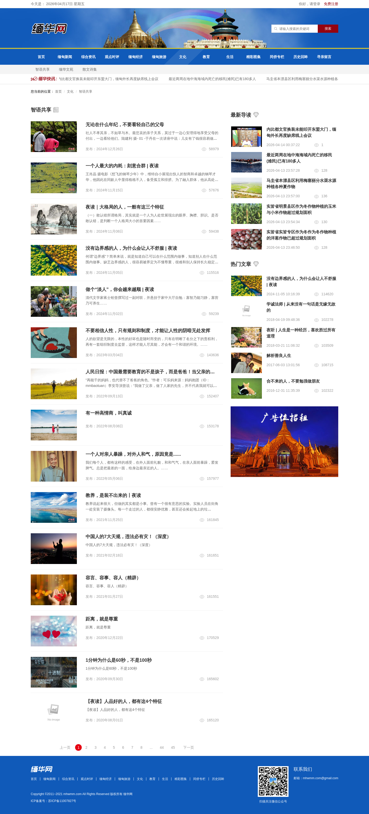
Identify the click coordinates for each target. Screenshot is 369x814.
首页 (41, 57)
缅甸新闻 (65, 57)
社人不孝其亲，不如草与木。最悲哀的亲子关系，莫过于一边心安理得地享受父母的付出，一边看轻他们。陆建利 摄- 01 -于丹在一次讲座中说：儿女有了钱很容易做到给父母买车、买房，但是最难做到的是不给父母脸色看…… (152, 138)
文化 (182, 57)
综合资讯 (88, 57)
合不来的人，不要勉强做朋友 (293, 381)
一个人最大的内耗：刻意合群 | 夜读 (122, 165)
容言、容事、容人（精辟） (113, 577)
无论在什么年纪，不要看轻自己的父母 (125, 124)
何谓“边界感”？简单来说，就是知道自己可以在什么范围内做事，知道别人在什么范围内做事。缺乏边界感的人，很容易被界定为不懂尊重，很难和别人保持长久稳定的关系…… (152, 262)
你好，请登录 (310, 4)
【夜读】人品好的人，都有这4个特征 (124, 701)
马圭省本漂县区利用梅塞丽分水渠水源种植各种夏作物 (312, 79)
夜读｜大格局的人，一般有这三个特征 (125, 207)
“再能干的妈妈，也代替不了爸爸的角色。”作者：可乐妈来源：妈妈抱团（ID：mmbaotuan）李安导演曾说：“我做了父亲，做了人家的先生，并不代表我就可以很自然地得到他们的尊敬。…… (151, 385)
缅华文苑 (66, 69)
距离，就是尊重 (102, 619)
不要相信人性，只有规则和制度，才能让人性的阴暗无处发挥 (148, 330)
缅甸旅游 (159, 57)
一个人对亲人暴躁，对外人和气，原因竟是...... (133, 454)
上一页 (65, 747)
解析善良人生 (278, 355)
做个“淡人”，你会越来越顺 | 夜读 (120, 289)
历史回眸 (300, 57)
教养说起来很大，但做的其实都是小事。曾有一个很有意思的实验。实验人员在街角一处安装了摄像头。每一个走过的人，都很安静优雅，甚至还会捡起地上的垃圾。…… (152, 509)
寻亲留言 (324, 57)
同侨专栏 (277, 57)
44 (162, 747)
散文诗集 (90, 69)
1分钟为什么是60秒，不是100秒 (119, 660)
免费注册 (331, 4)
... (151, 747)
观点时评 (112, 57)
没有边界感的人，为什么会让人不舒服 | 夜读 (131, 248)
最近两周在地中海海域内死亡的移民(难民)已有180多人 (215, 79)
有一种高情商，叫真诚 (109, 413)
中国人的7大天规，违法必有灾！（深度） (128, 536)
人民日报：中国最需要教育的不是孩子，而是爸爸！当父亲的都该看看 (157, 371)
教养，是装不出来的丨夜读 (113, 495)
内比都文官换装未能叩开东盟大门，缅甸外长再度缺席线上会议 (111, 79)
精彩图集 (253, 57)
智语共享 (42, 69)
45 (173, 747)
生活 (229, 57)
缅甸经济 (135, 57)
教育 (206, 57)
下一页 (188, 747)
